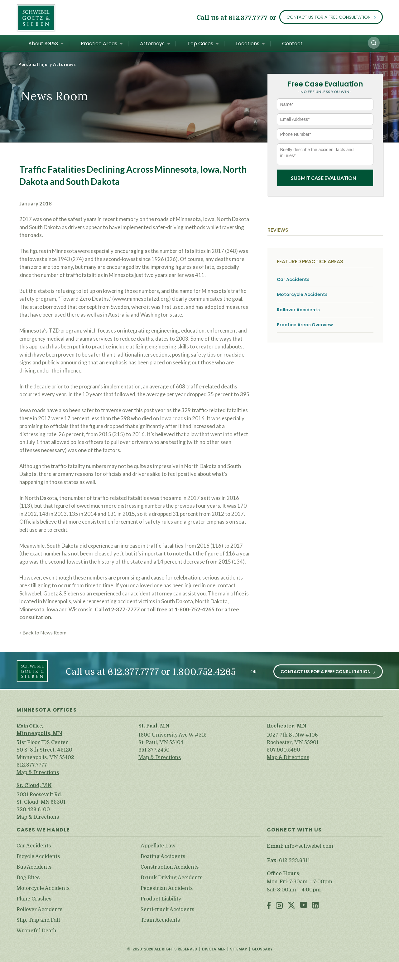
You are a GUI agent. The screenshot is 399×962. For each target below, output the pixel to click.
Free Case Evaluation (325, 84)
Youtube (303, 906)
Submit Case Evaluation (323, 178)
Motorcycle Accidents (302, 294)
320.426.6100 (33, 809)
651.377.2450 (154, 750)
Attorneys (152, 43)
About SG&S (43, 43)
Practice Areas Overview (305, 325)
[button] (373, 42)
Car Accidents (293, 279)
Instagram (279, 906)
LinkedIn (315, 906)
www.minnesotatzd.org (141, 298)
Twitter (291, 906)
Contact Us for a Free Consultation (328, 17)
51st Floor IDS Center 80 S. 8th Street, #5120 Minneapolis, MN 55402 (45, 750)
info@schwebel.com (309, 846)
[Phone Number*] (325, 134)
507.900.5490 (283, 750)
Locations (247, 43)
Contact (292, 43)
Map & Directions (38, 772)
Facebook (269, 906)
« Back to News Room (42, 632)
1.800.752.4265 (204, 672)
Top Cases (200, 43)
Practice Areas (99, 43)
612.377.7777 (248, 17)
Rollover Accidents (298, 310)
